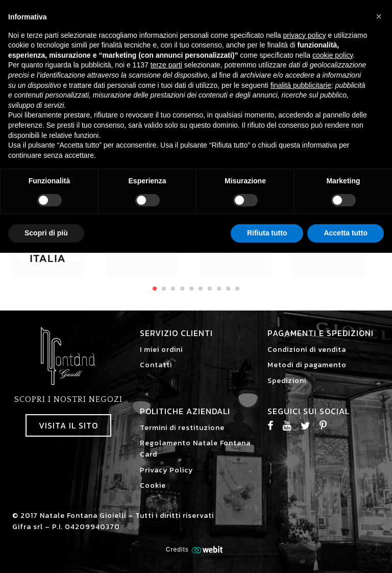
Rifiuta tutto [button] (267, 233)
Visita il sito (68, 425)
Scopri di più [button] (46, 233)
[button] (379, 16)
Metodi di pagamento (307, 365)
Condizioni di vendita (306, 349)
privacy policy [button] (304, 35)
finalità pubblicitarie (301, 85)
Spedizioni (286, 380)
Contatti (156, 365)
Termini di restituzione (182, 427)
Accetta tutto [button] (346, 233)
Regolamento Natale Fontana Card (195, 449)
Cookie (153, 485)
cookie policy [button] (332, 55)
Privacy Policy (166, 470)
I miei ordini (161, 349)
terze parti (166, 65)
